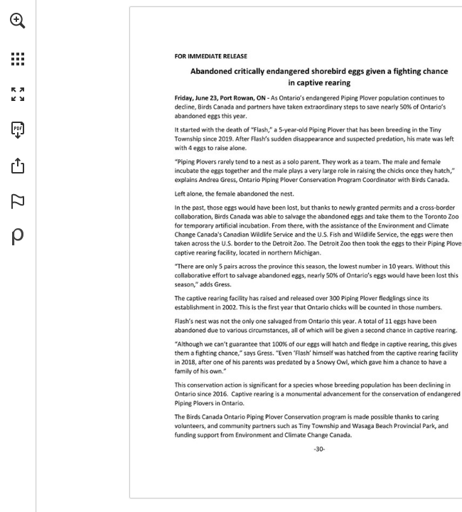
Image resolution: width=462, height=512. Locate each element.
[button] (18, 20)
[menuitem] (18, 39)
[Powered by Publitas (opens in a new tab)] (18, 237)
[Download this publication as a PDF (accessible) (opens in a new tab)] (18, 130)
